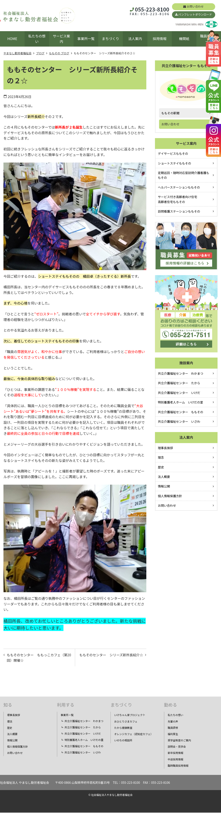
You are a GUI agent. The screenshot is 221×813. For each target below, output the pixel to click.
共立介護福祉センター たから (179, 383)
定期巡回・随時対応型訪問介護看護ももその (183, 175)
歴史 (161, 467)
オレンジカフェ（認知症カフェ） (133, 734)
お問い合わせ (195, 6)
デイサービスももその (173, 153)
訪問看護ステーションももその (179, 211)
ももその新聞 (170, 113)
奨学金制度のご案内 (179, 741)
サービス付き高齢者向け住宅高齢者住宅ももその (177, 199)
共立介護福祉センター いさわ (179, 421)
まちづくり (110, 38)
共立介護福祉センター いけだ (179, 392)
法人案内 (135, 38)
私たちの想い (37, 38)
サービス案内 (61, 38)
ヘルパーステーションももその (179, 187)
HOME (12, 38)
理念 (161, 457)
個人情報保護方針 (170, 496)
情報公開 (164, 486)
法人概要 (164, 476)
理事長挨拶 (165, 448)
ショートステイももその (174, 163)
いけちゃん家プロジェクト (129, 715)
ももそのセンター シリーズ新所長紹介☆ (112, 657)
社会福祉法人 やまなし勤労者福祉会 (24, 783)
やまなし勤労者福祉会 (17, 53)
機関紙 (184, 38)
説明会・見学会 (177, 747)
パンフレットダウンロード (195, 14)
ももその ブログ (59, 53)
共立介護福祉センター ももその (180, 412)
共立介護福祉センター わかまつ (180, 373)
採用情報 (160, 38)
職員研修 (173, 728)
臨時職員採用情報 (178, 766)
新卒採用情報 (175, 753)
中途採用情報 (175, 759)
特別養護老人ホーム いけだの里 (180, 402)
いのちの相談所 (123, 741)
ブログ (40, 53)
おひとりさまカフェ (125, 722)
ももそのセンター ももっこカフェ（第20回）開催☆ (38, 657)
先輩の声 (173, 722)
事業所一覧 (86, 38)
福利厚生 (173, 734)
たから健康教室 (123, 728)
